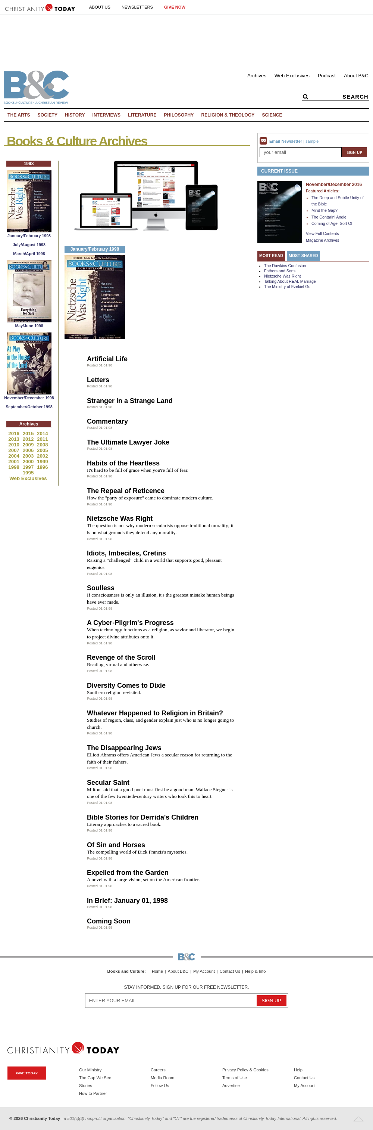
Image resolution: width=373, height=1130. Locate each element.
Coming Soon (109, 921)
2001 (14, 461)
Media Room (162, 1077)
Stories (85, 1085)
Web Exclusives (292, 75)
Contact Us (230, 971)
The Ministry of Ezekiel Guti (288, 286)
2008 (42, 445)
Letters (98, 380)
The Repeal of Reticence (125, 491)
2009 (29, 445)
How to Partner (93, 1093)
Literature (142, 115)
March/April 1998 (29, 253)
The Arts (18, 115)
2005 (42, 450)
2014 (42, 433)
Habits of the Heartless (123, 463)
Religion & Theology (227, 115)
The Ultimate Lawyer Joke (128, 442)
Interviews (107, 115)
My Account (204, 971)
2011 (42, 439)
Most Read (271, 255)
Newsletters (137, 7)
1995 (28, 473)
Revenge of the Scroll (121, 657)
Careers (158, 1070)
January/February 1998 (29, 235)
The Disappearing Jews (124, 748)
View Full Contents (322, 233)
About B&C (356, 75)
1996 (42, 467)
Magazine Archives (322, 240)
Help (298, 1070)
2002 (42, 456)
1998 (14, 467)
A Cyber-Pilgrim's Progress (130, 622)
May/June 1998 (29, 325)
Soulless (101, 588)
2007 (14, 450)
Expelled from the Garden (128, 872)
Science (272, 115)
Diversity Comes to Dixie (126, 685)
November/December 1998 (29, 398)
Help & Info (255, 971)
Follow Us (160, 1085)
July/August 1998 (29, 244)
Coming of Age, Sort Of (331, 223)
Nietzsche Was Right (120, 518)
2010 (14, 445)
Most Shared (303, 255)
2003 (29, 456)
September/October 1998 (29, 407)
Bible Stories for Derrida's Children (142, 817)
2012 (29, 439)
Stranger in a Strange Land (130, 401)
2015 (29, 433)
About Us (99, 7)
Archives (256, 75)
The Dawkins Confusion (285, 265)
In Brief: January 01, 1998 (127, 900)
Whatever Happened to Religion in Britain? (155, 713)
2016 (14, 433)
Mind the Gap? (324, 210)
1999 (42, 461)
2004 (14, 456)
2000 (29, 461)
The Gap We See (95, 1077)
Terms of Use (234, 1077)
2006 (29, 450)
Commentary (107, 421)
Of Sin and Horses (116, 845)
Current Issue (279, 171)
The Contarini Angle (329, 217)
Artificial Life (107, 359)
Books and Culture (125, 971)
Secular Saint (108, 782)
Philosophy (179, 115)
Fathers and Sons (279, 271)
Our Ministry (90, 1070)
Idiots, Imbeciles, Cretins (126, 553)
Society (48, 115)
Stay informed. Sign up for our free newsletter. (186, 987)
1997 (29, 467)
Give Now (174, 7)
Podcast (327, 75)
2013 (14, 439)
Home (157, 971)
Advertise (231, 1085)
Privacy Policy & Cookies (245, 1070)
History (75, 115)
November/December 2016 (334, 184)
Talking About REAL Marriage (290, 281)
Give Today (27, 1073)
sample (312, 141)
